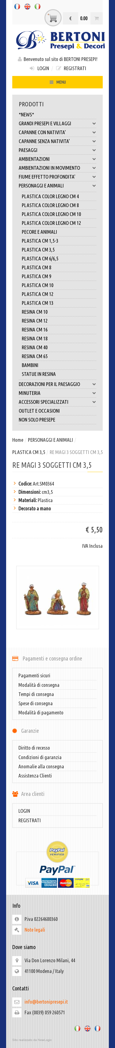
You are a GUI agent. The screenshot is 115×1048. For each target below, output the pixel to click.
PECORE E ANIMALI (39, 232)
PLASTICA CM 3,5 (38, 249)
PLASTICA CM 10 (37, 285)
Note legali (35, 930)
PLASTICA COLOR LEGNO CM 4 (50, 196)
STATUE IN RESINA (39, 374)
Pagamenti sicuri (34, 675)
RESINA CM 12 (35, 320)
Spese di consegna (35, 703)
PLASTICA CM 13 (37, 303)
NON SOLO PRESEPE (37, 419)
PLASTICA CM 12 (37, 294)
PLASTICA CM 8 (36, 267)
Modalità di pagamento (40, 712)
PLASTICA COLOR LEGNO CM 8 (50, 205)
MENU (57, 83)
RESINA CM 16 (35, 329)
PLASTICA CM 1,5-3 (40, 241)
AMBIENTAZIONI (57, 159)
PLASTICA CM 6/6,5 (40, 258)
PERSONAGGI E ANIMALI (57, 186)
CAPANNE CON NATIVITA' (57, 132)
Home (17, 440)
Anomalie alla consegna (41, 766)
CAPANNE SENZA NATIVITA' (57, 141)
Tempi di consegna (36, 694)
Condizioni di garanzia (40, 757)
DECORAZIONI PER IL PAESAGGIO (57, 384)
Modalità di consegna (38, 685)
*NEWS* (26, 114)
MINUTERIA (57, 393)
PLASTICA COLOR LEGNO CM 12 (51, 223)
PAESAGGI (57, 150)
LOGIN (39, 68)
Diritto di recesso (34, 748)
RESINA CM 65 (35, 356)
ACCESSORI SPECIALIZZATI (57, 402)
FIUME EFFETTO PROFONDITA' (57, 177)
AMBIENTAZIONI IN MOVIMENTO (57, 168)
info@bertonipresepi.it (46, 1001)
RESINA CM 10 (35, 312)
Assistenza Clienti (35, 775)
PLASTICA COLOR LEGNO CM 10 (51, 214)
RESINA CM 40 (35, 347)
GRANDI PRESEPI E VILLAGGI (57, 123)
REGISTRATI (71, 68)
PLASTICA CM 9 (36, 276)
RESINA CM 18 (35, 338)
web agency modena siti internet (57, 1040)
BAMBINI (30, 365)
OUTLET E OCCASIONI (39, 411)
